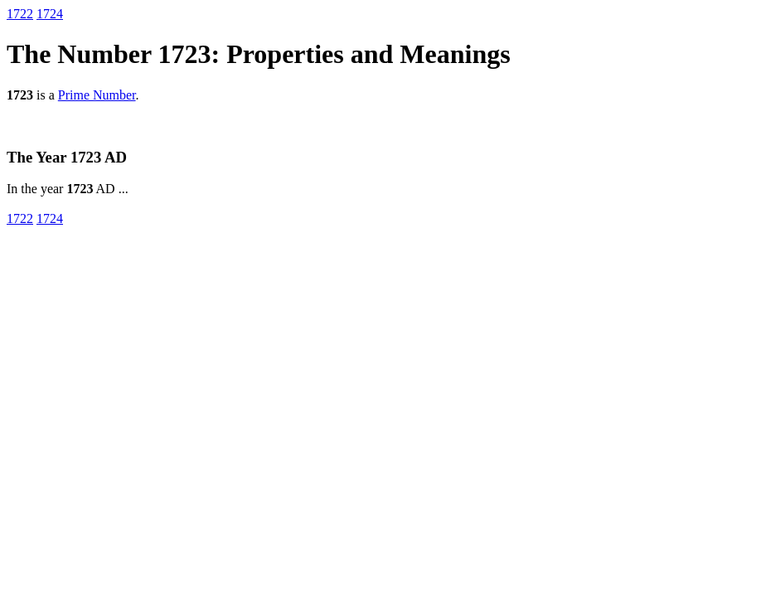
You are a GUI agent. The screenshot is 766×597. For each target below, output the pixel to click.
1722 (20, 14)
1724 (49, 14)
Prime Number (97, 95)
